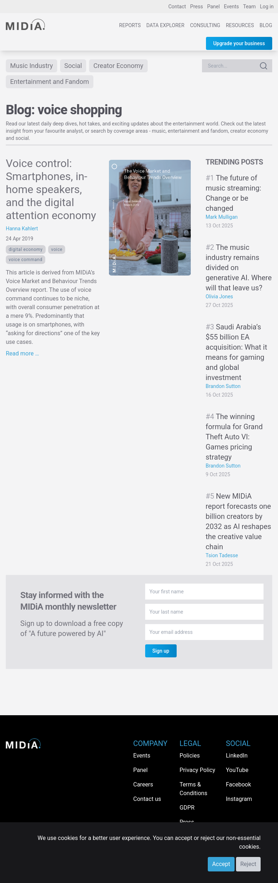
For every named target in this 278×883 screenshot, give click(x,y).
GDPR (187, 807)
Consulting (205, 25)
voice (56, 249)
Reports (130, 25)
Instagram (239, 798)
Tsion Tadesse (222, 555)
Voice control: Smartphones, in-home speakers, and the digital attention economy (51, 189)
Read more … (22, 353)
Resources (240, 25)
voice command (25, 259)
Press (196, 6)
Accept (221, 864)
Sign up (160, 651)
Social (73, 65)
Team (249, 6)
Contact (177, 6)
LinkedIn (237, 755)
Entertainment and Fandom (49, 81)
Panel (213, 6)
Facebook (238, 784)
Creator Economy (118, 65)
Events (231, 6)
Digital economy (26, 249)
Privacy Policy (197, 770)
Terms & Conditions (193, 789)
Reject (248, 864)
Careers (143, 784)
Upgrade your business (239, 43)
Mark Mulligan (222, 217)
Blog (266, 25)
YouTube (237, 770)
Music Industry (31, 65)
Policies (190, 755)
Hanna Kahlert (22, 228)
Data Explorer (165, 25)
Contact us (147, 798)
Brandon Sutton (223, 386)
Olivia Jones (219, 296)
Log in (267, 6)
